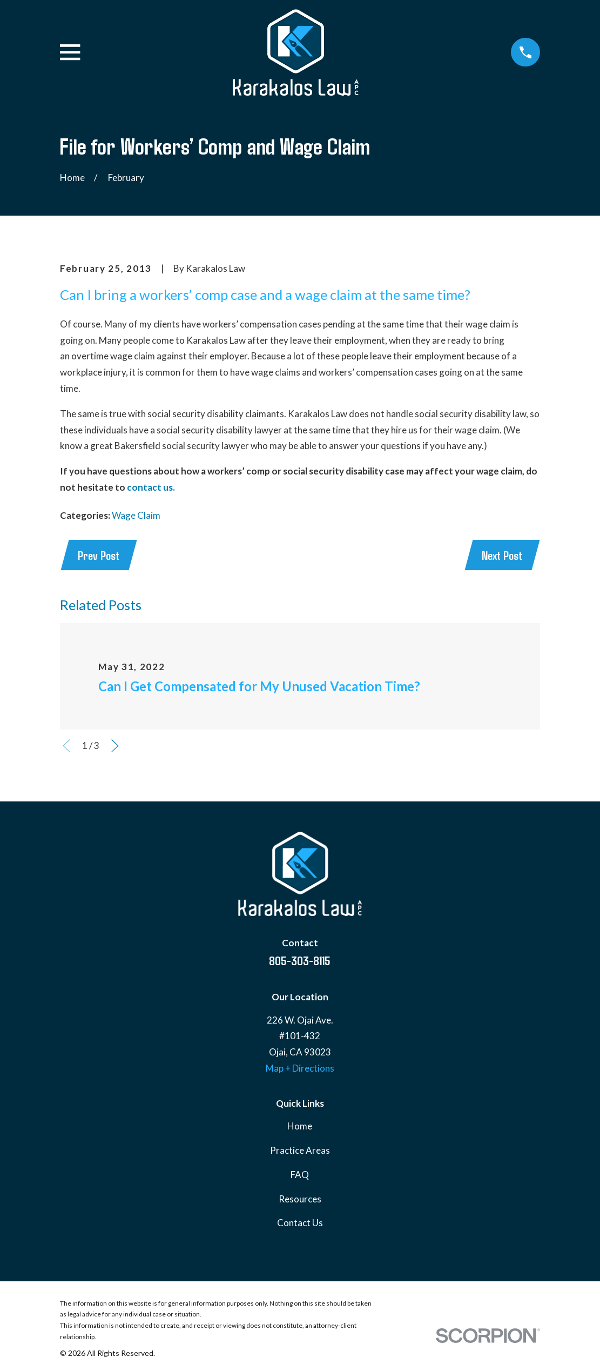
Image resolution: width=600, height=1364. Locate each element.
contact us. (151, 487)
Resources (300, 1200)
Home (299, 1127)
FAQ (300, 1175)
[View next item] (115, 747)
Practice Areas (300, 1152)
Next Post (501, 556)
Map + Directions (300, 1069)
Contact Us (300, 1224)
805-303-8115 (300, 961)
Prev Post (99, 556)
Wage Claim (136, 515)
